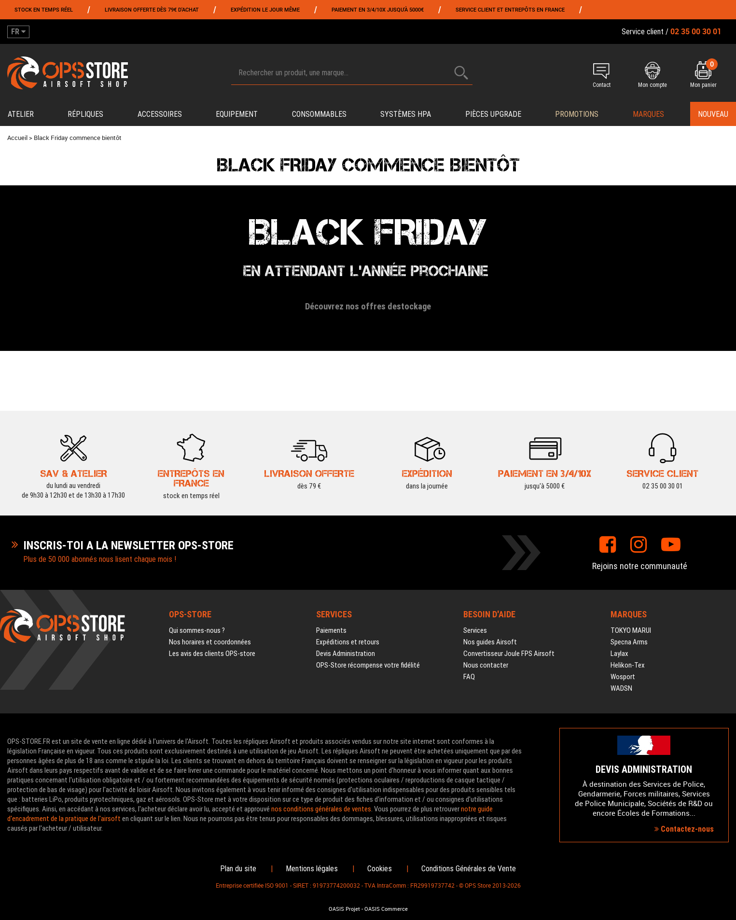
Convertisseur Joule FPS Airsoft (509, 653)
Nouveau (713, 114)
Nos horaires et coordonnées (210, 642)
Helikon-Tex (628, 665)
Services (475, 630)
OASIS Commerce (386, 909)
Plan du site (238, 868)
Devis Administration (345, 653)
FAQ (469, 676)
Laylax (619, 653)
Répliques (85, 114)
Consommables (319, 114)
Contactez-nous (684, 829)
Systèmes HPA (405, 114)
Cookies (379, 868)
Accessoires (160, 114)
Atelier (21, 114)
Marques (648, 114)
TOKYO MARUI (631, 630)
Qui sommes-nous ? (197, 630)
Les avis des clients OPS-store (212, 653)
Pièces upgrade (493, 114)
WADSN (621, 688)
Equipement (237, 114)
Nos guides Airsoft (490, 642)
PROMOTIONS (576, 114)
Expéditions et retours (347, 642)
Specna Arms (629, 642)
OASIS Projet (344, 909)
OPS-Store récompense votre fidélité (368, 665)
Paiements (331, 630)
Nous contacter (485, 665)
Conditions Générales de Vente (468, 868)
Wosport (623, 676)
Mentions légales (312, 868)
